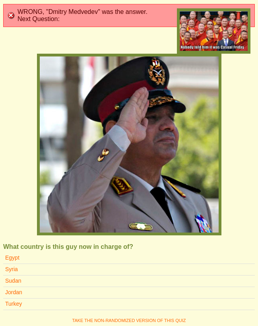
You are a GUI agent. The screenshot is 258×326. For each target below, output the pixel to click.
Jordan (13, 292)
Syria (11, 269)
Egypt (12, 257)
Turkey (13, 304)
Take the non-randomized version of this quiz (129, 320)
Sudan (13, 280)
